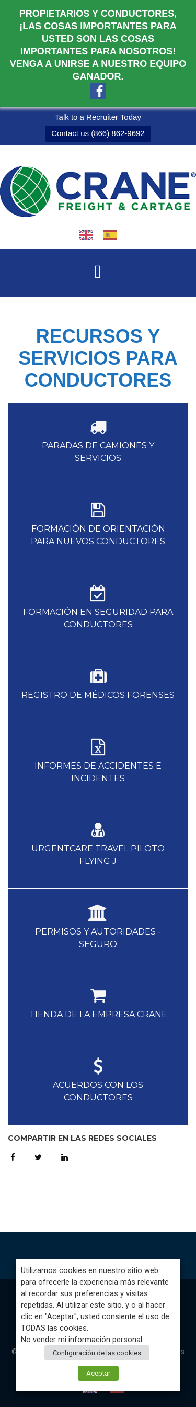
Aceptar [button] (98, 1373)
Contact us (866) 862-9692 (97, 133)
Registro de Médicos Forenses (98, 695)
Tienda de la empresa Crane (98, 1014)
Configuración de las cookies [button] (97, 1353)
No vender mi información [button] (65, 1339)
